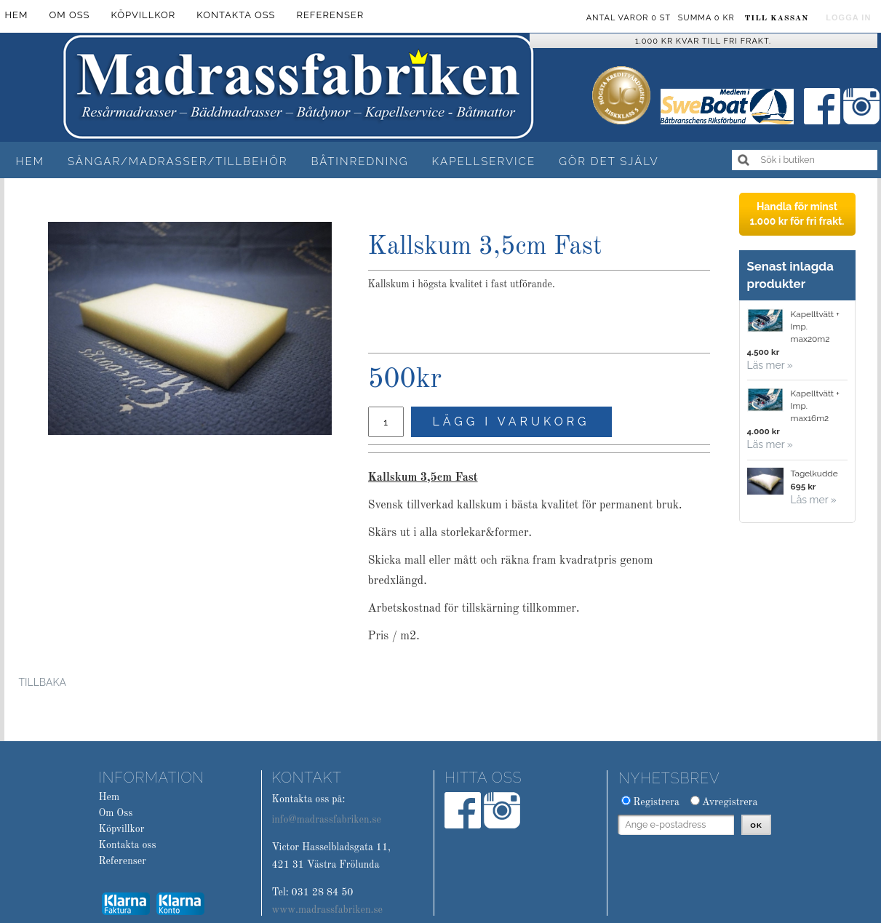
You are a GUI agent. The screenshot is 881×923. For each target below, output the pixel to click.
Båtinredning (359, 161)
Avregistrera (730, 802)
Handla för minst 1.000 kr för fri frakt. (796, 214)
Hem (30, 161)
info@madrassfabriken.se (325, 820)
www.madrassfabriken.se (327, 910)
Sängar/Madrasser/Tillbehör (178, 161)
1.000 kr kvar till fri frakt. (703, 41)
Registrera (656, 802)
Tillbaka (42, 682)
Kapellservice (484, 161)
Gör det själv (608, 161)
